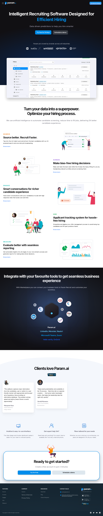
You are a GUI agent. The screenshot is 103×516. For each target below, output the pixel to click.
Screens (4, 494)
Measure (4, 503)
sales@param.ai (66, 492)
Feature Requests (45, 497)
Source (4, 491)
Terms (24, 495)
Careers (23, 491)
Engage (4, 497)
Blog (42, 494)
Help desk (43, 491)
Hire (3, 500)
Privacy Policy (26, 498)
